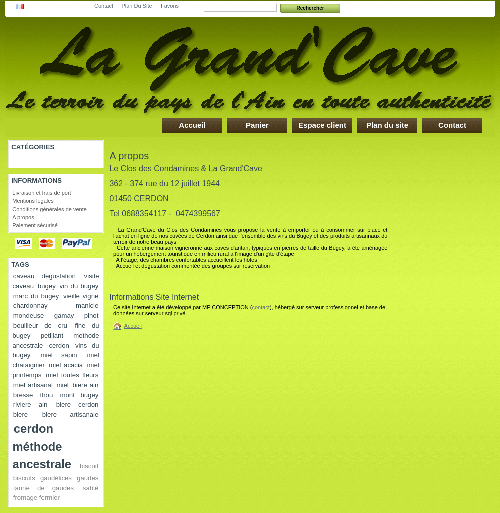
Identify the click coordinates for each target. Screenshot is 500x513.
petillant (52, 336)
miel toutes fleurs (72, 375)
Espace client (322, 125)
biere (21, 414)
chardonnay (31, 306)
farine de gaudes (44, 488)
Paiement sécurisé (35, 225)
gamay (64, 316)
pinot (91, 316)
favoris (170, 4)
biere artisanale (70, 414)
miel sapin (58, 355)
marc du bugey (37, 296)
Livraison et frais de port (41, 193)
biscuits (25, 478)
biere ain (85, 385)
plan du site (137, 4)
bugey (47, 286)
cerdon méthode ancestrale (42, 446)
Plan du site (387, 125)
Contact (452, 125)
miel (63, 385)
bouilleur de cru (41, 326)
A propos (23, 217)
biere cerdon (77, 404)
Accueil (192, 125)
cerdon (60, 346)
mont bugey (79, 395)
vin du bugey (79, 286)
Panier (257, 125)
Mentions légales (33, 201)
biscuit (89, 466)
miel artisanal (33, 385)
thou (47, 395)
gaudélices (56, 478)
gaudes (87, 478)
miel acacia (66, 365)
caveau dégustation (45, 276)
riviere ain (31, 404)
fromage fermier (37, 498)
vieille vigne (81, 296)
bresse (24, 395)
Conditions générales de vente (49, 209)
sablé (91, 488)
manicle (87, 306)
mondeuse (29, 316)
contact (104, 4)
